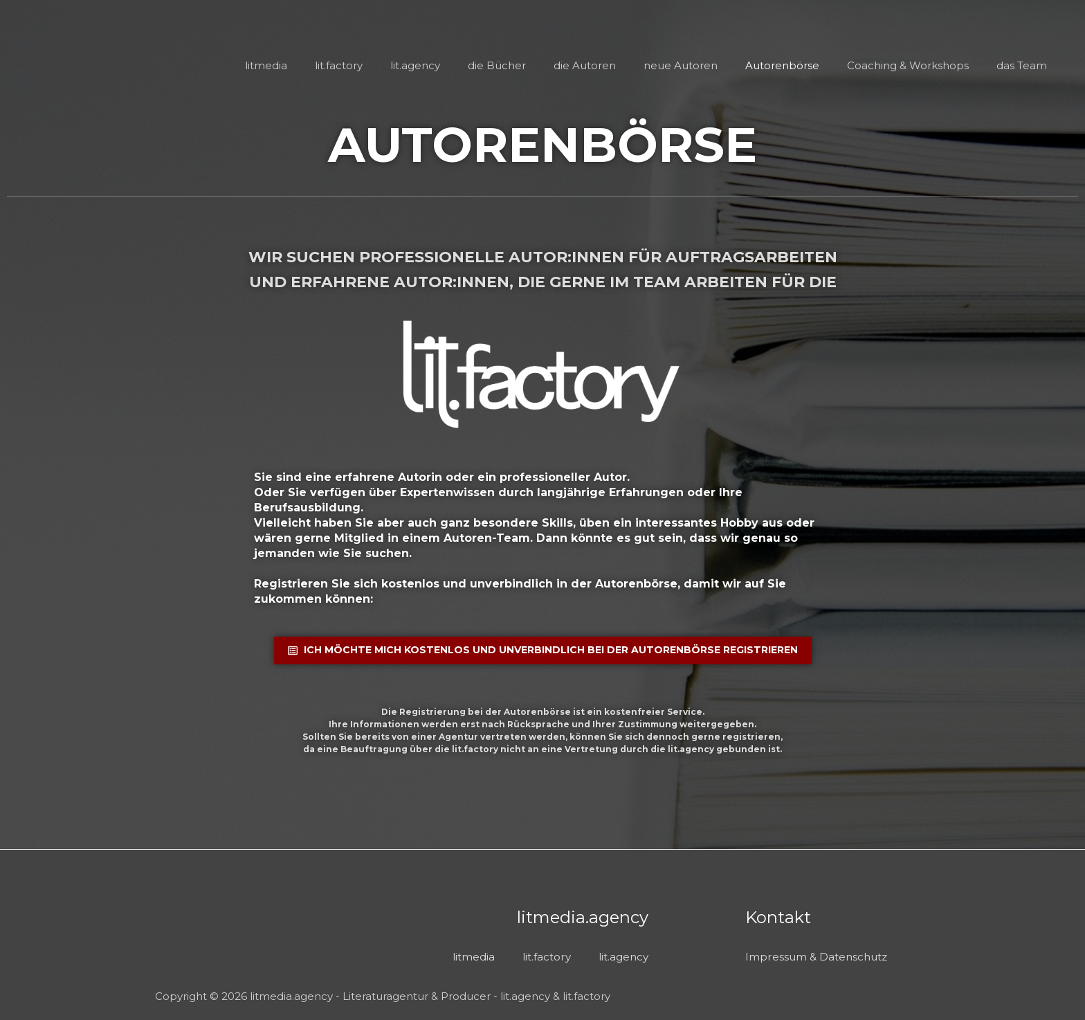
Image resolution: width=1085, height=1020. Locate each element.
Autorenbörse (789, 65)
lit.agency (436, 65)
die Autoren (598, 65)
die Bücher (514, 65)
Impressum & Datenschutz (819, 955)
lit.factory (363, 65)
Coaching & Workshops (911, 65)
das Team (1021, 65)
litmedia (294, 65)
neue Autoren (691, 65)
